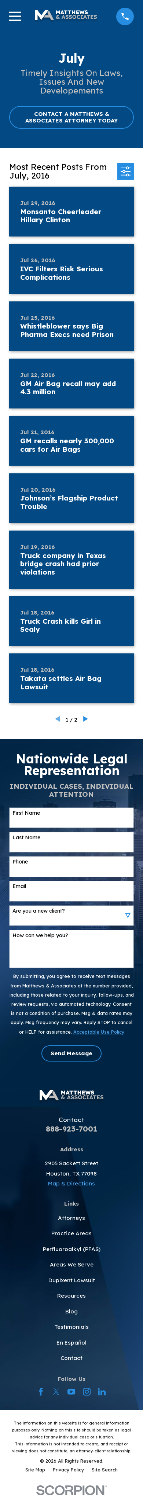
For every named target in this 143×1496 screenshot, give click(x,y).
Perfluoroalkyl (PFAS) (71, 1249)
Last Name (26, 838)
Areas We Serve (72, 1264)
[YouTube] (71, 1392)
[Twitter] (56, 1392)
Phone (20, 862)
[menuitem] (35, 1469)
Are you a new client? (38, 911)
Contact (71, 1357)
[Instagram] (87, 1392)
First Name (26, 813)
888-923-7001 (71, 1128)
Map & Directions (71, 1183)
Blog (71, 1311)
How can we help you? (40, 935)
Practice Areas (71, 1233)
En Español (71, 1342)
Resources (71, 1295)
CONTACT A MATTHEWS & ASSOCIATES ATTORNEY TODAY (71, 117)
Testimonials (71, 1326)
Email (19, 886)
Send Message (71, 1053)
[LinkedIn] (102, 1392)
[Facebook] (41, 1392)
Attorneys (71, 1217)
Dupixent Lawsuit (71, 1280)
